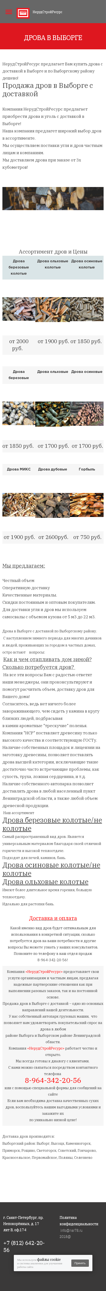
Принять (80, 1263)
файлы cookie (49, 1259)
